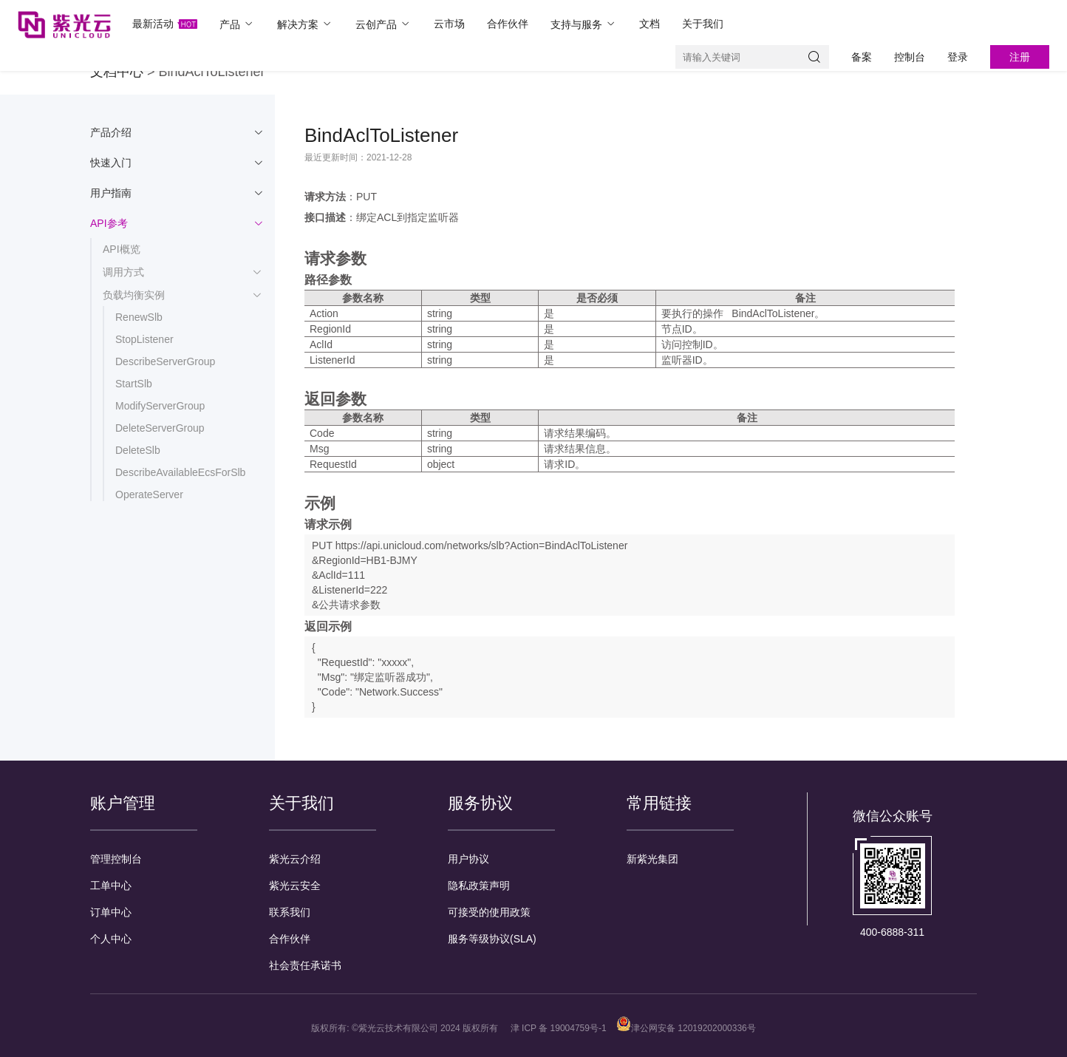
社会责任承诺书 (305, 965)
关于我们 (702, 24)
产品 (237, 24)
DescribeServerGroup (165, 361)
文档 (649, 24)
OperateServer (149, 494)
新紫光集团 (652, 859)
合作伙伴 (507, 24)
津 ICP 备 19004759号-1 (559, 1028)
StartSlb (133, 384)
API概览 (121, 249)
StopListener (144, 339)
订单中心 (111, 912)
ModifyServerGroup (160, 406)
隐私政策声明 (479, 885)
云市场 (449, 24)
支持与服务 (583, 24)
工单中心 (111, 885)
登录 (957, 57)
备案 (861, 57)
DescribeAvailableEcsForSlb (180, 472)
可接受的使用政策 (489, 912)
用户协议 (468, 859)
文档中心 (116, 71)
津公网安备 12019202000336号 (686, 1028)
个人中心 (111, 939)
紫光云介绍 (295, 859)
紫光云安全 (295, 885)
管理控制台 (116, 859)
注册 (1019, 57)
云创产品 (383, 24)
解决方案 (305, 24)
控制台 (909, 57)
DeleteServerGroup (160, 428)
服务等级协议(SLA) (492, 939)
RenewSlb (139, 317)
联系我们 (289, 912)
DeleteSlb (137, 450)
